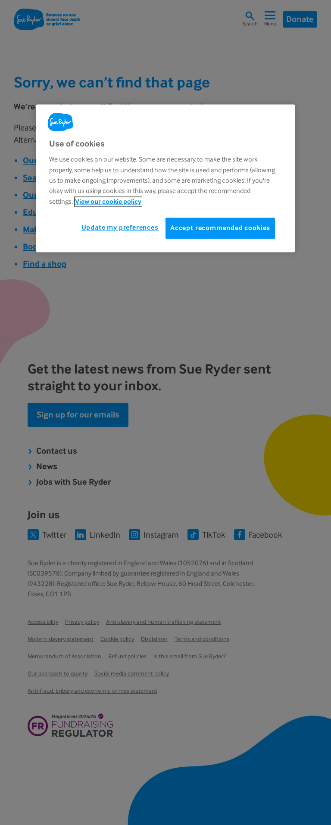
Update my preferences (120, 228)
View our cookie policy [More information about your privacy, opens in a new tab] (108, 201)
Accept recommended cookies (220, 228)
